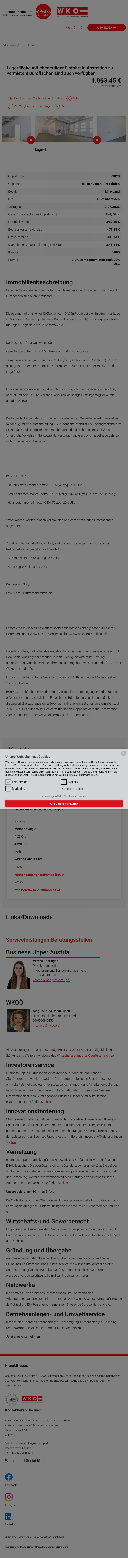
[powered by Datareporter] (124, 756)
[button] (72, 788)
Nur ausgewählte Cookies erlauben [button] (64, 796)
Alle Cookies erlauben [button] (64, 803)
